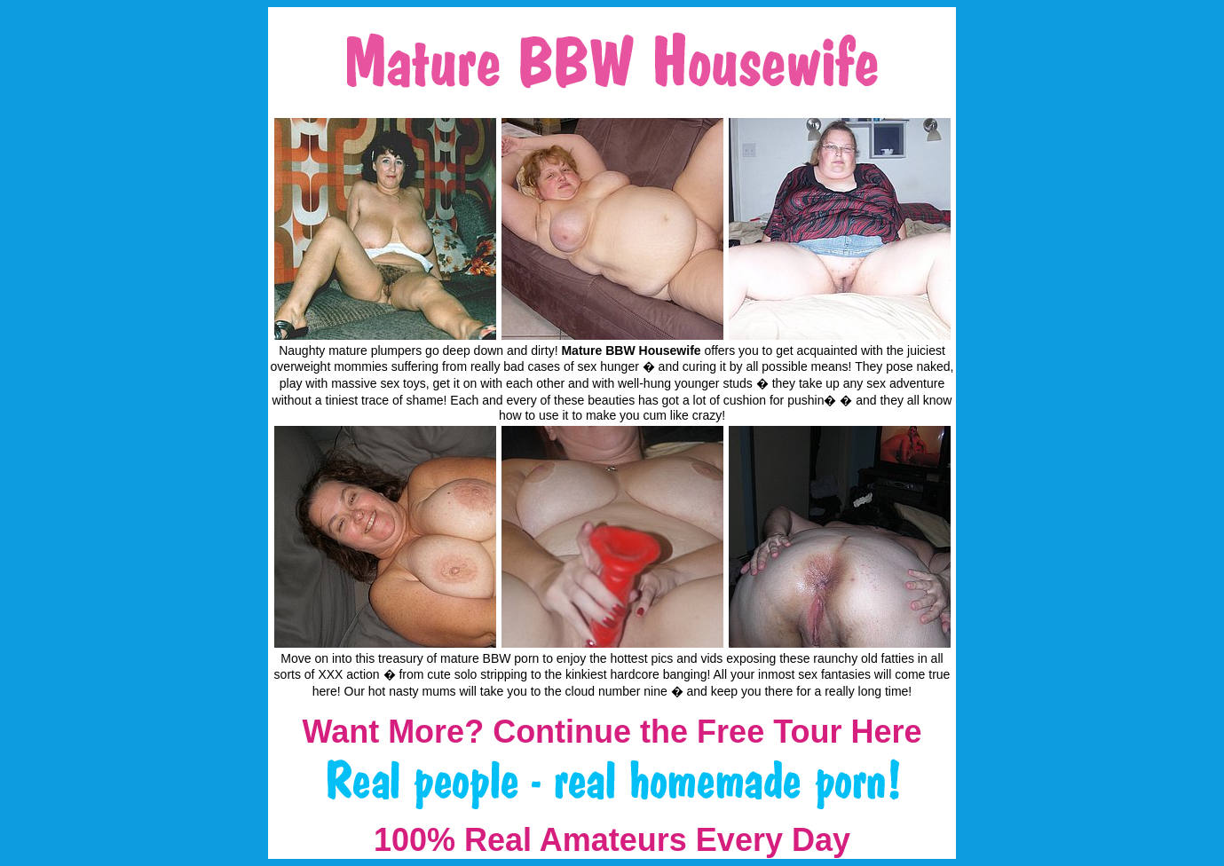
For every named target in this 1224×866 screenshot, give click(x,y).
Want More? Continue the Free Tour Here (611, 731)
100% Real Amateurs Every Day (612, 840)
